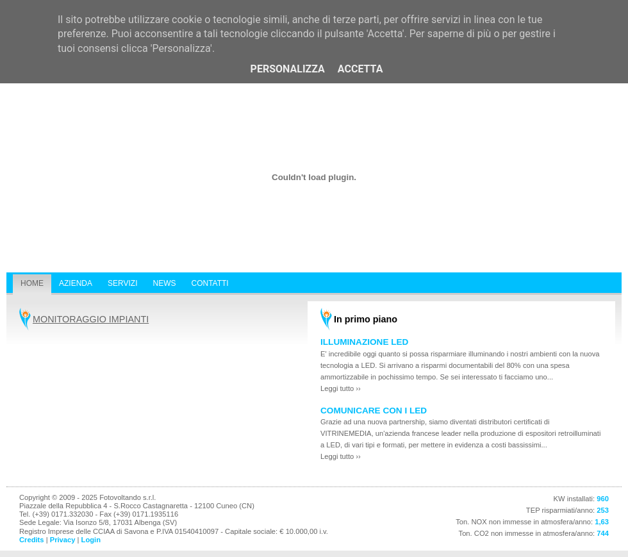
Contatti (209, 283)
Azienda (75, 283)
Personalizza (288, 69)
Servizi (122, 283)
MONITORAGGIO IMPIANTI (91, 319)
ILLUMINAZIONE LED (364, 342)
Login (91, 540)
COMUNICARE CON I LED (373, 410)
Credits (31, 540)
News (164, 283)
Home (32, 283)
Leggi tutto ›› (340, 388)
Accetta (360, 69)
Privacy (63, 540)
